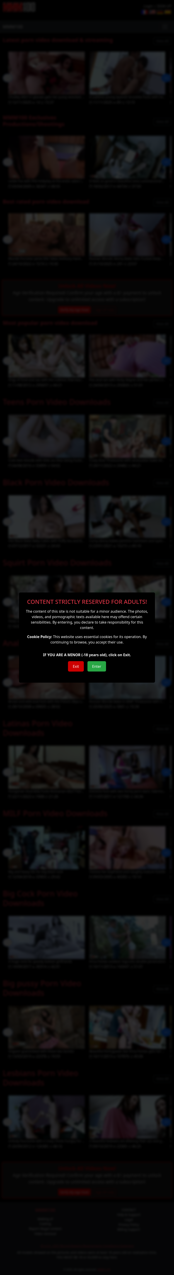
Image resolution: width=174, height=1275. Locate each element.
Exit (76, 666)
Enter (96, 666)
